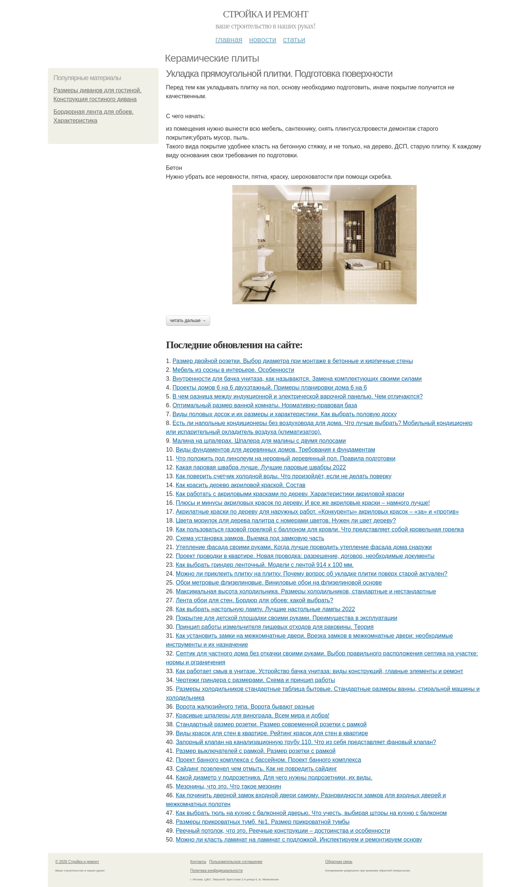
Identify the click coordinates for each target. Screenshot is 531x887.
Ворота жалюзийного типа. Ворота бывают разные (245, 706)
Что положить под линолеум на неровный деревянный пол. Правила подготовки (286, 458)
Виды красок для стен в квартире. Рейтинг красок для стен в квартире (272, 733)
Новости (262, 39)
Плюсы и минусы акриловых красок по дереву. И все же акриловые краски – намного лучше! (303, 503)
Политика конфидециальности (216, 871)
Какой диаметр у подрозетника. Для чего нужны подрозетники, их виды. (274, 777)
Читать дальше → (188, 320)
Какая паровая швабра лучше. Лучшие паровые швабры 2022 (261, 467)
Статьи (294, 39)
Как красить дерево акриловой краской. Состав (241, 485)
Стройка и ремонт (265, 14)
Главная (228, 39)
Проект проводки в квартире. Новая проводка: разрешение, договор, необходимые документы (305, 556)
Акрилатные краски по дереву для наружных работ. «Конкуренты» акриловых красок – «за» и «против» (317, 511)
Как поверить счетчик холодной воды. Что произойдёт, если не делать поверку (284, 476)
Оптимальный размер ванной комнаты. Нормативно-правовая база (265, 405)
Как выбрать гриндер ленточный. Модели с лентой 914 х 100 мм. (265, 565)
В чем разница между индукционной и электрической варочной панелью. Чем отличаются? (298, 396)
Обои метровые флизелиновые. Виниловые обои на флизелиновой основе (279, 582)
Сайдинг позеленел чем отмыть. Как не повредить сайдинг (256, 769)
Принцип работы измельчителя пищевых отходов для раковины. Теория (275, 627)
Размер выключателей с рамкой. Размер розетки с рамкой (256, 751)
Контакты (198, 862)
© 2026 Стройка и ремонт (77, 862)
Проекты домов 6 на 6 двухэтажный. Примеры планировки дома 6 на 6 (270, 387)
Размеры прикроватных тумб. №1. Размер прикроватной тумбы (263, 822)
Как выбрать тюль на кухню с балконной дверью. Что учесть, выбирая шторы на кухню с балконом (311, 813)
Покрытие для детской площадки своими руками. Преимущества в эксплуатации (287, 618)
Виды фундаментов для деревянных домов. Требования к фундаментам (275, 449)
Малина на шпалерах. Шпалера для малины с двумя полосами (259, 441)
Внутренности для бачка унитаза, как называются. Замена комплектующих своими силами (297, 379)
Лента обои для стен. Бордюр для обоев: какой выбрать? (254, 600)
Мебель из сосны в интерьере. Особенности (233, 370)
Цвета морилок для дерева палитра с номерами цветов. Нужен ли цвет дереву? (286, 520)
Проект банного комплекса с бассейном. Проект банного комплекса (268, 760)
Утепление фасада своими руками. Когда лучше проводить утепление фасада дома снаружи (304, 547)
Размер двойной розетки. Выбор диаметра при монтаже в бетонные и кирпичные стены (293, 361)
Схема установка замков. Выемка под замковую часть (250, 538)
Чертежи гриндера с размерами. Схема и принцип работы (255, 680)
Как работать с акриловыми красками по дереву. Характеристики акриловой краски (290, 494)
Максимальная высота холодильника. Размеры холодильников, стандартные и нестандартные (306, 591)
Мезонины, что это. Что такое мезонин (228, 786)
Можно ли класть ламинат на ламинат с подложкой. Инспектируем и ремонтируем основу (299, 839)
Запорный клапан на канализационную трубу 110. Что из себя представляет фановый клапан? (306, 742)
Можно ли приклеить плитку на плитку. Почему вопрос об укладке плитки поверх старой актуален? (312, 574)
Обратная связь (339, 862)
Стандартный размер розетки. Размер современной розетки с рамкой (271, 724)
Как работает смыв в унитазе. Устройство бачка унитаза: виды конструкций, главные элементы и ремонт (319, 671)
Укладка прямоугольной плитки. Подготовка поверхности (279, 73)
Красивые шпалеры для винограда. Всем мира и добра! (253, 715)
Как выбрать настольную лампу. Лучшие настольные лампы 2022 (265, 609)
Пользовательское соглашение (236, 862)
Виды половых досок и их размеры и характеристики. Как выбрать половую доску (285, 414)
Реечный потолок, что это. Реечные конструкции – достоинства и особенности (283, 831)
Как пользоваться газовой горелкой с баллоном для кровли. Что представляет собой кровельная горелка (320, 529)
